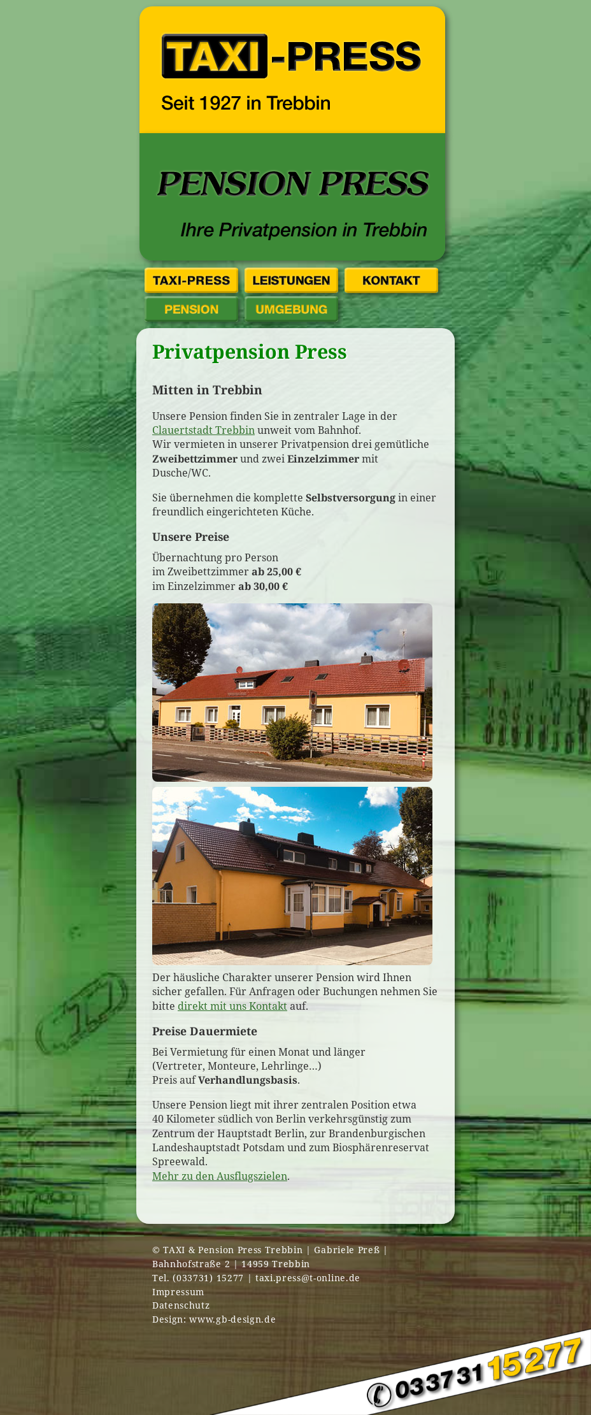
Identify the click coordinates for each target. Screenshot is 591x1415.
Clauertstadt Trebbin (203, 430)
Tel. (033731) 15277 (198, 1278)
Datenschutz (181, 1305)
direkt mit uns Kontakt (232, 1006)
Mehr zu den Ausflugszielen (219, 1176)
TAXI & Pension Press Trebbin (233, 1250)
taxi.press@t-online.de (307, 1278)
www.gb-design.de (232, 1319)
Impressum (178, 1292)
